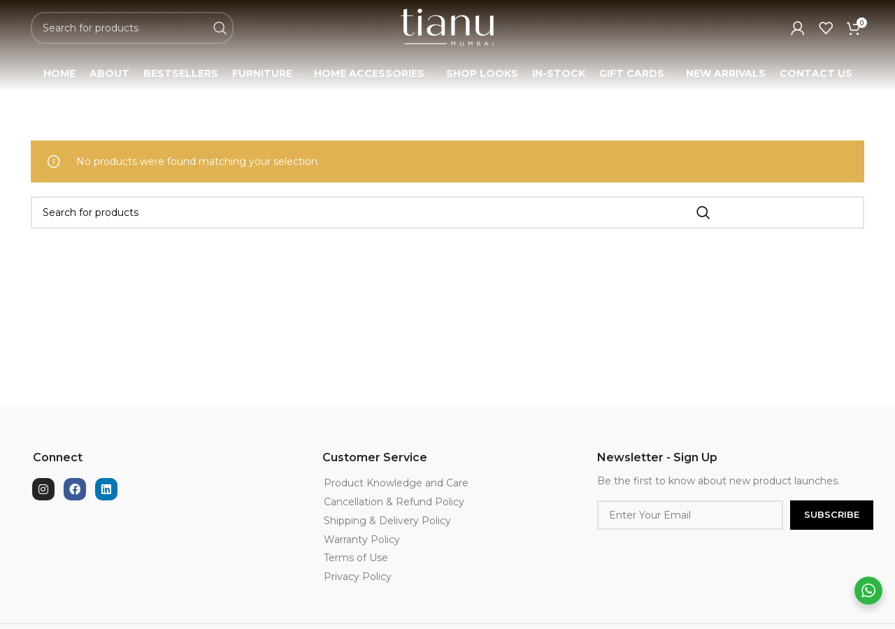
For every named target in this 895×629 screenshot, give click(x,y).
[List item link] (431, 501)
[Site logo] (447, 35)
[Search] (132, 37)
